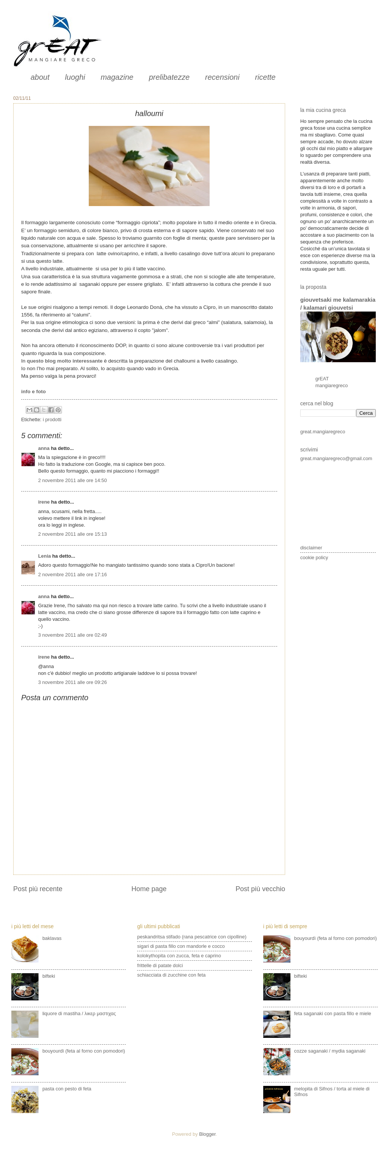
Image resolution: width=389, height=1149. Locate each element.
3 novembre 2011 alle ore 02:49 (72, 635)
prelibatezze (169, 77)
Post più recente (37, 889)
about (40, 77)
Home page (149, 889)
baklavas (52, 938)
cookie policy (314, 557)
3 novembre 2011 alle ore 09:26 (72, 682)
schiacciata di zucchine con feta (171, 975)
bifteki (48, 976)
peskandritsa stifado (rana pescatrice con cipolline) (191, 937)
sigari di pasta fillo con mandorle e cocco (181, 946)
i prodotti (52, 419)
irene (44, 502)
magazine (116, 77)
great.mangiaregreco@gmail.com (336, 458)
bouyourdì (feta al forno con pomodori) (83, 1051)
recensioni (222, 77)
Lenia (44, 556)
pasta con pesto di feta (66, 1089)
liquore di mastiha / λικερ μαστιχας (79, 1013)
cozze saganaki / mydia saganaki (330, 1051)
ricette (265, 77)
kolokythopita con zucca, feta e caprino (179, 955)
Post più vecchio (260, 889)
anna (43, 448)
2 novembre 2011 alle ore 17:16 (72, 574)
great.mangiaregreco (322, 431)
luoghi (75, 77)
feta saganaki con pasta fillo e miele (332, 1013)
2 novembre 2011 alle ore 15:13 (72, 534)
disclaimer (311, 547)
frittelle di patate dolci (160, 965)
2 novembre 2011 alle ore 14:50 (72, 480)
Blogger (207, 1134)
